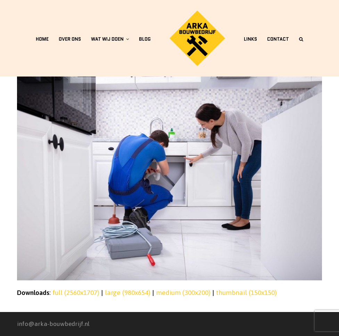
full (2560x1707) (75, 292)
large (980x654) (127, 292)
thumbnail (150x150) (246, 292)
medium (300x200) (183, 292)
